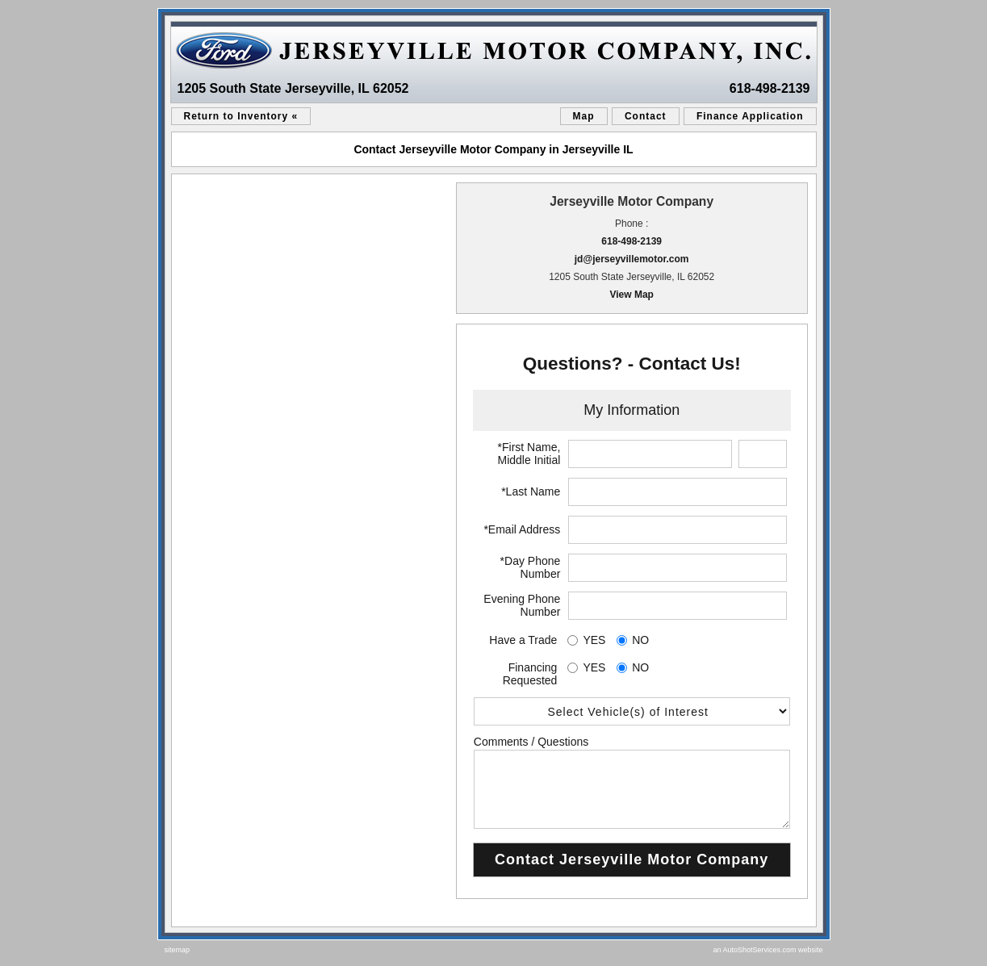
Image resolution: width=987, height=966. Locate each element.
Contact (646, 116)
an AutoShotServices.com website (767, 950)
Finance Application (750, 116)
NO (640, 640)
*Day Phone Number (530, 567)
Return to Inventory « (241, 116)
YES (594, 640)
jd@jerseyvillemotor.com (632, 259)
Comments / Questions (531, 741)
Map (584, 116)
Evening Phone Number (521, 605)
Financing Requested (530, 674)
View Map (631, 294)
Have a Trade (523, 640)
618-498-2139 (770, 88)
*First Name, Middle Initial (529, 453)
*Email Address (521, 529)
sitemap (177, 950)
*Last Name (530, 491)
